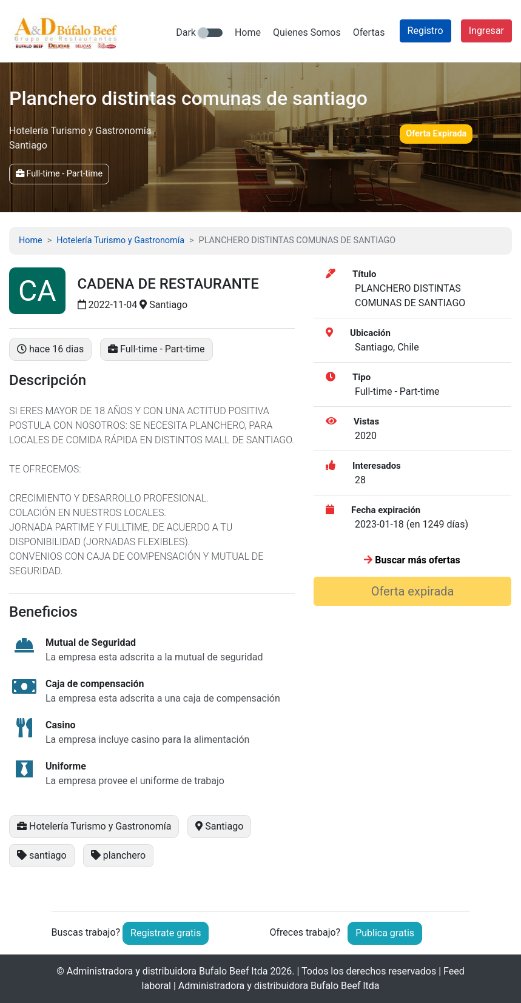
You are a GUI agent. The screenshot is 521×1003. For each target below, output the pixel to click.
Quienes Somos (307, 32)
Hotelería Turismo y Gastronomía (120, 240)
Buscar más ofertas (412, 560)
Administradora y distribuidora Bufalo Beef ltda (167, 971)
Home (248, 32)
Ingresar (486, 30)
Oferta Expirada (436, 134)
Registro (425, 30)
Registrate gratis (165, 933)
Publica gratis (384, 933)
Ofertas (369, 32)
